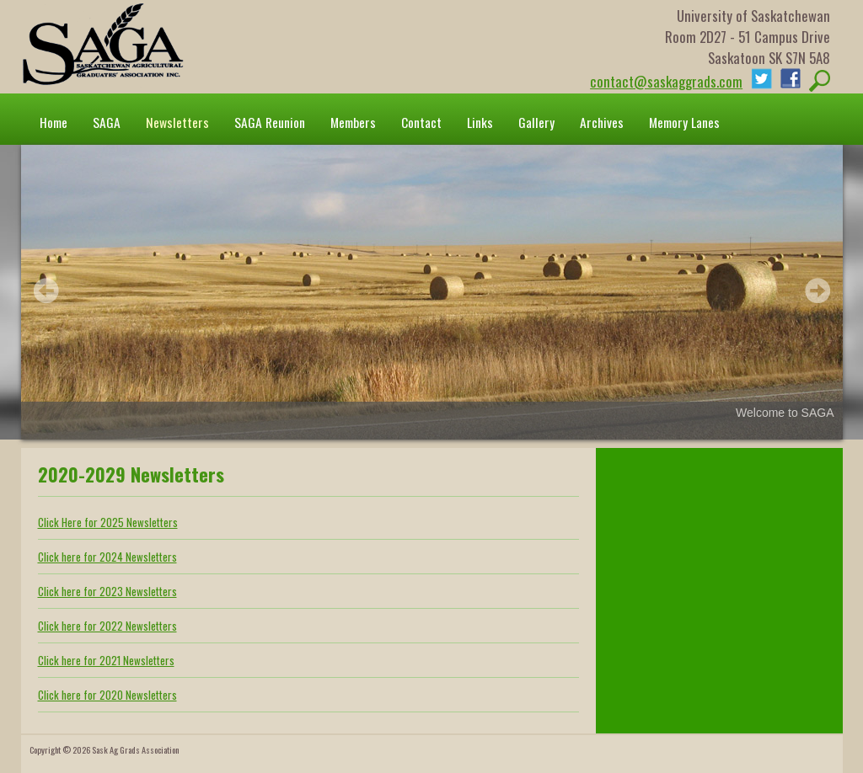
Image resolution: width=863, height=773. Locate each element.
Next (817, 290)
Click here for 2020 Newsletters (107, 694)
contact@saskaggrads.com (666, 81)
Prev (46, 290)
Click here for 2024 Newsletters (107, 556)
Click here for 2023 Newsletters (107, 591)
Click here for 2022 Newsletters (107, 625)
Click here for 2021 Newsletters (106, 660)
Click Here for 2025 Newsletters (108, 522)
